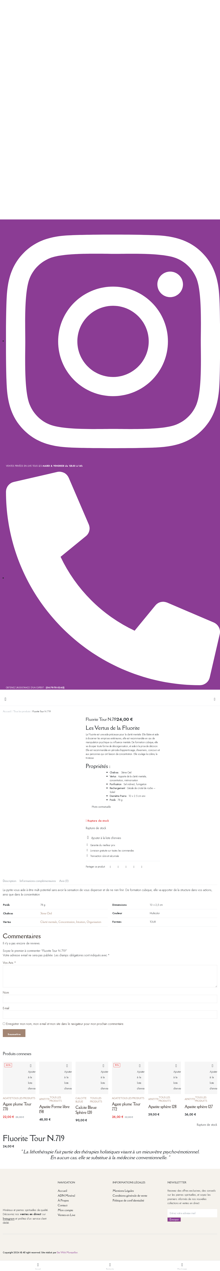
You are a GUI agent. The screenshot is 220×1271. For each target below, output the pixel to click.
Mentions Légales (123, 1191)
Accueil (7, 711)
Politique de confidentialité (128, 1200)
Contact (62, 1205)
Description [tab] (9, 881)
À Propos (63, 1200)
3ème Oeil (46, 913)
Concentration (67, 922)
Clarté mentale (48, 922)
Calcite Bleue (81, 1100)
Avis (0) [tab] (64, 881)
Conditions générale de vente (130, 1195)
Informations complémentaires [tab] (38, 881)
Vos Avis (9, 963)
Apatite (44, 1099)
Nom (6, 992)
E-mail (6, 1008)
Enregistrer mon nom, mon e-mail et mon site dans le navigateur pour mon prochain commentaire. (65, 1024)
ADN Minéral (66, 1195)
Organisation (94, 922)
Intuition (80, 922)
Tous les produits (21, 711)
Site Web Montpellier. (67, 1252)
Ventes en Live (66, 1215)
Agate (7, 1098)
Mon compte (65, 1210)
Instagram (8, 1218)
